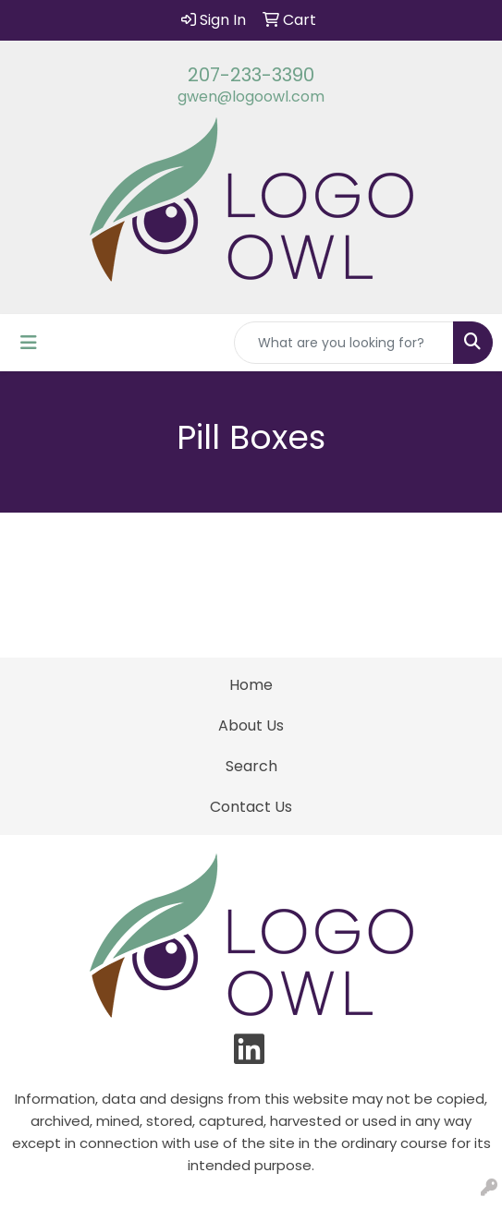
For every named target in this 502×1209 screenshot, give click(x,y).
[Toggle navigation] (28, 343)
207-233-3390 (251, 75)
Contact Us (251, 806)
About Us (251, 725)
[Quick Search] (344, 342)
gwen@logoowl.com (251, 96)
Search (251, 766)
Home (251, 684)
